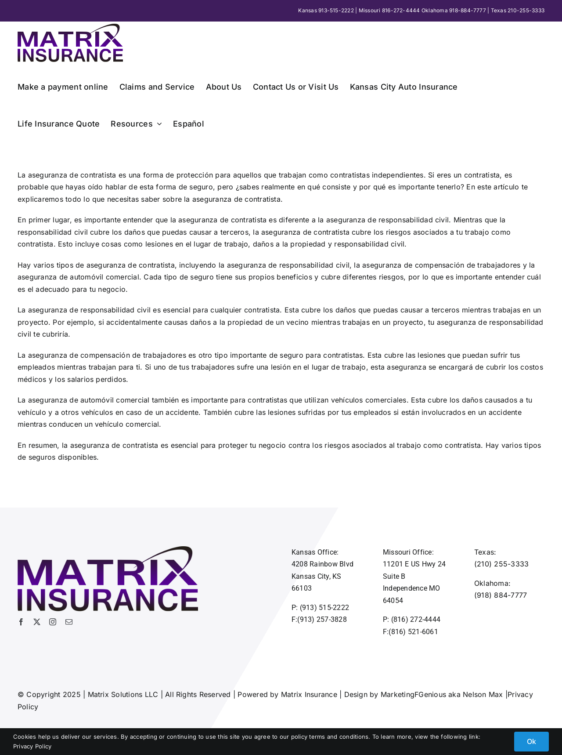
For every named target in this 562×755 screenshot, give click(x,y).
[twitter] (36, 621)
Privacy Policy (32, 746)
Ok (531, 741)
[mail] (68, 621)
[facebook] (21, 621)
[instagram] (52, 621)
